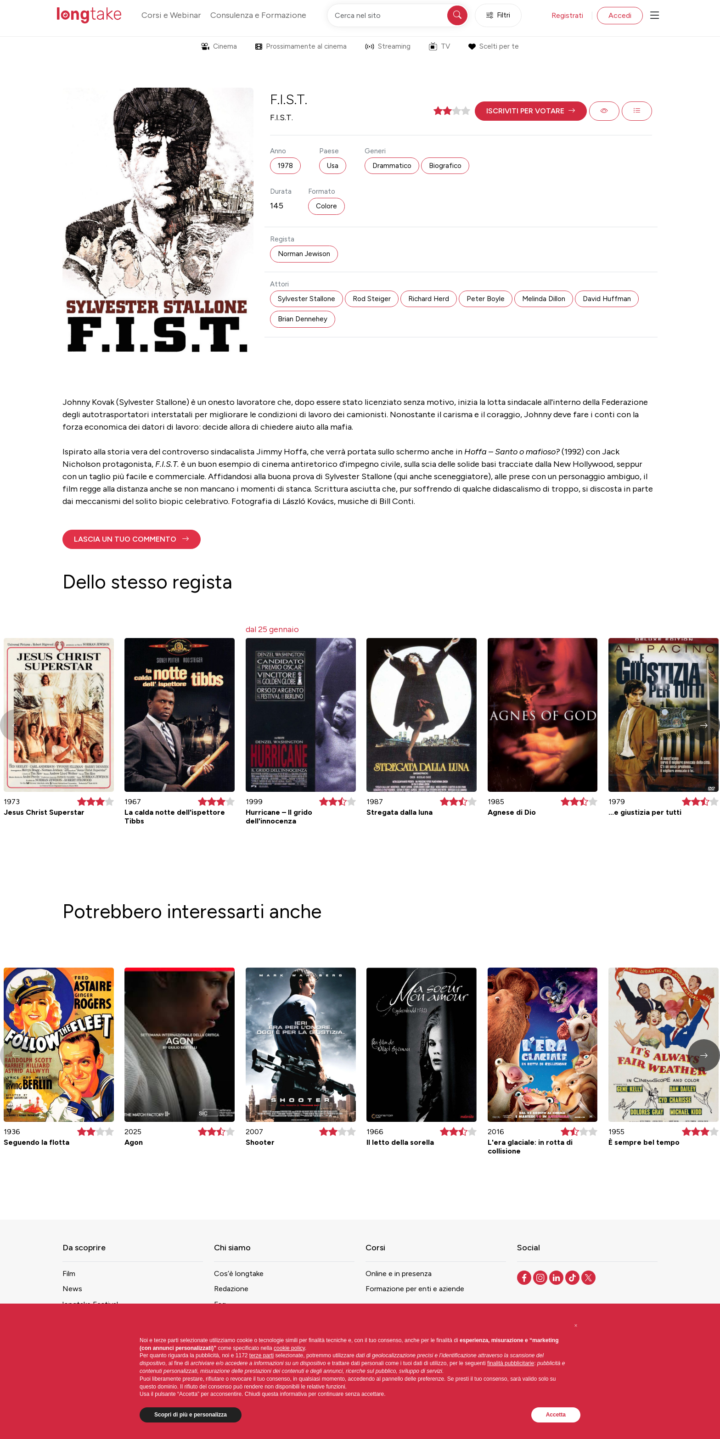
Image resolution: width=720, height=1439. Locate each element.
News (72, 1288)
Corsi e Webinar (171, 15)
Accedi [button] (619, 15)
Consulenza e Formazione (258, 15)
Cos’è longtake (239, 1273)
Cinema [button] (219, 46)
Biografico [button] (445, 166)
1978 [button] (285, 166)
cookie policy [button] (289, 1348)
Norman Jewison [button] (304, 254)
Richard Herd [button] (428, 299)
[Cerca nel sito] (398, 15)
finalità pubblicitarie (510, 1363)
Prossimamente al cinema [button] (301, 46)
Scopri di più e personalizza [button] (190, 1414)
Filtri (498, 15)
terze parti (261, 1355)
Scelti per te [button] (493, 46)
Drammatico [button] (391, 166)
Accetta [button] (556, 1414)
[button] (531, 111)
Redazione (231, 1288)
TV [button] (439, 46)
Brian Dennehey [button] (302, 319)
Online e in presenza (399, 1273)
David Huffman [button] (607, 299)
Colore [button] (326, 206)
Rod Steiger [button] (372, 299)
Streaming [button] (388, 46)
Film (68, 1273)
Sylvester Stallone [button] (306, 299)
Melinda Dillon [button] (543, 299)
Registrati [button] (567, 15)
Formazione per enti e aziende (415, 1288)
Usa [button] (332, 166)
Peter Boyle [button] (486, 299)
